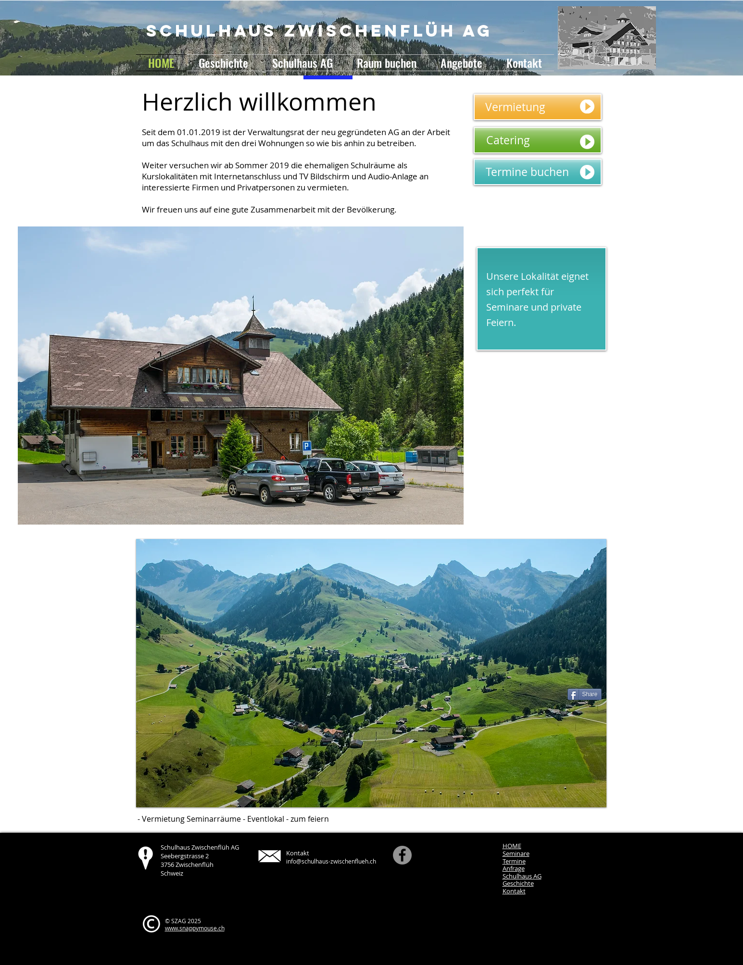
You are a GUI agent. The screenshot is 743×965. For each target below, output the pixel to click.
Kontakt (514, 891)
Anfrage (514, 868)
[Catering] (538, 140)
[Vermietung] (538, 107)
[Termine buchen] (538, 172)
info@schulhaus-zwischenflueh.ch (331, 861)
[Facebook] (402, 855)
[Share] (584, 694)
